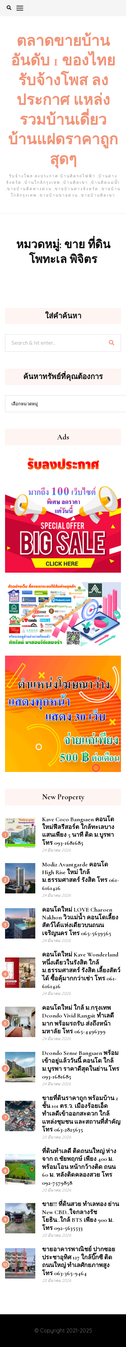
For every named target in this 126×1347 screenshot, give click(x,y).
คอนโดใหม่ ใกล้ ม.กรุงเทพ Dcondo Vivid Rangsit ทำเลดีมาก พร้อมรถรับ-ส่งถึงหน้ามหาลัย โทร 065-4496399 (78, 1019)
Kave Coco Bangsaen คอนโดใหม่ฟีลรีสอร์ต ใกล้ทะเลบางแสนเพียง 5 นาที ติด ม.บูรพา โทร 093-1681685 (78, 831)
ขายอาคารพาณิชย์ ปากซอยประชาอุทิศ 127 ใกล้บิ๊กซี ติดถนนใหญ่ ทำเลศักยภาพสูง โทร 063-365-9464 (78, 1261)
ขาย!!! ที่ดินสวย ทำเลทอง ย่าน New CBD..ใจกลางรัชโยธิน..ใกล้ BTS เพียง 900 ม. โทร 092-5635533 (80, 1215)
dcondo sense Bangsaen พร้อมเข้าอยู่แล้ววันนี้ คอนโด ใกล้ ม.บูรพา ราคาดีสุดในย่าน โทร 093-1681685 (80, 1064)
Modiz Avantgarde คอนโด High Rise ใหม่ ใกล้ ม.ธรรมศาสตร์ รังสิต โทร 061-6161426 (80, 876)
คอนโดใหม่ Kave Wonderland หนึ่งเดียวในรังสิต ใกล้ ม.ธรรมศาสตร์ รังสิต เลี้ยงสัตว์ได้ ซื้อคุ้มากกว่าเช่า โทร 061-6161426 (81, 970)
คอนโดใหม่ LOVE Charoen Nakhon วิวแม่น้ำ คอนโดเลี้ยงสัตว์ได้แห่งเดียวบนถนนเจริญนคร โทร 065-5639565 (80, 921)
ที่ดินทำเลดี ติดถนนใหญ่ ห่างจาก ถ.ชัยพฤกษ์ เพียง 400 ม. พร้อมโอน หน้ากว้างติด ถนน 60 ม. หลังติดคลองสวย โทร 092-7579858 (79, 1166)
